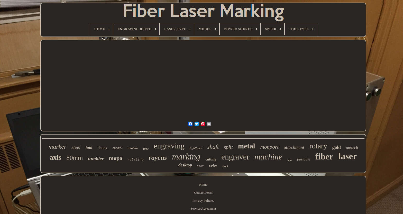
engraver (235, 156)
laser (347, 156)
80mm (74, 157)
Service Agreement (203, 208)
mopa (116, 158)
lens (289, 160)
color (213, 165)
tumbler (96, 158)
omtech (352, 148)
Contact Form (203, 192)
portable (303, 159)
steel (75, 147)
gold (336, 147)
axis (55, 157)
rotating (135, 160)
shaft (213, 147)
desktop (185, 165)
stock (225, 166)
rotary (318, 146)
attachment (294, 147)
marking (186, 156)
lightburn (196, 148)
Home (203, 184)
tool (89, 147)
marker (57, 146)
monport (269, 147)
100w (146, 148)
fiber (324, 156)
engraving (169, 145)
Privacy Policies (203, 200)
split (228, 147)
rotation (133, 148)
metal (246, 146)
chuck (102, 148)
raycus (158, 157)
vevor (200, 165)
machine (268, 156)
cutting (210, 159)
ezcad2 (118, 148)
